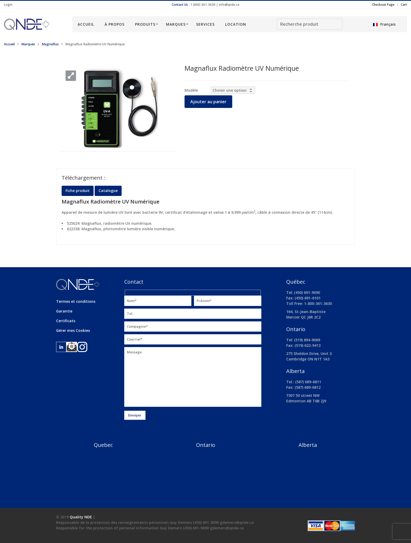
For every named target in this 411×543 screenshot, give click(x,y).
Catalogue (108, 190)
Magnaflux (50, 44)
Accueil (86, 24)
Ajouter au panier (208, 102)
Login (8, 4)
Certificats (65, 320)
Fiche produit (78, 190)
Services (205, 24)
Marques (176, 24)
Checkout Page (383, 4)
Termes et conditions (75, 301)
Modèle (191, 90)
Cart (404, 4)
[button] (71, 75)
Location (235, 24)
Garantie (64, 311)
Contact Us (180, 4)
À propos (115, 24)
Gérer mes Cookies (73, 330)
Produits (145, 24)
